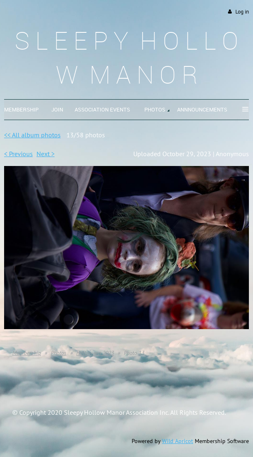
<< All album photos (32, 135)
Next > (45, 154)
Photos (58, 353)
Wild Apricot (177, 441)
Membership (26, 353)
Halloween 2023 (95, 353)
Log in (242, 11)
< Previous (18, 154)
